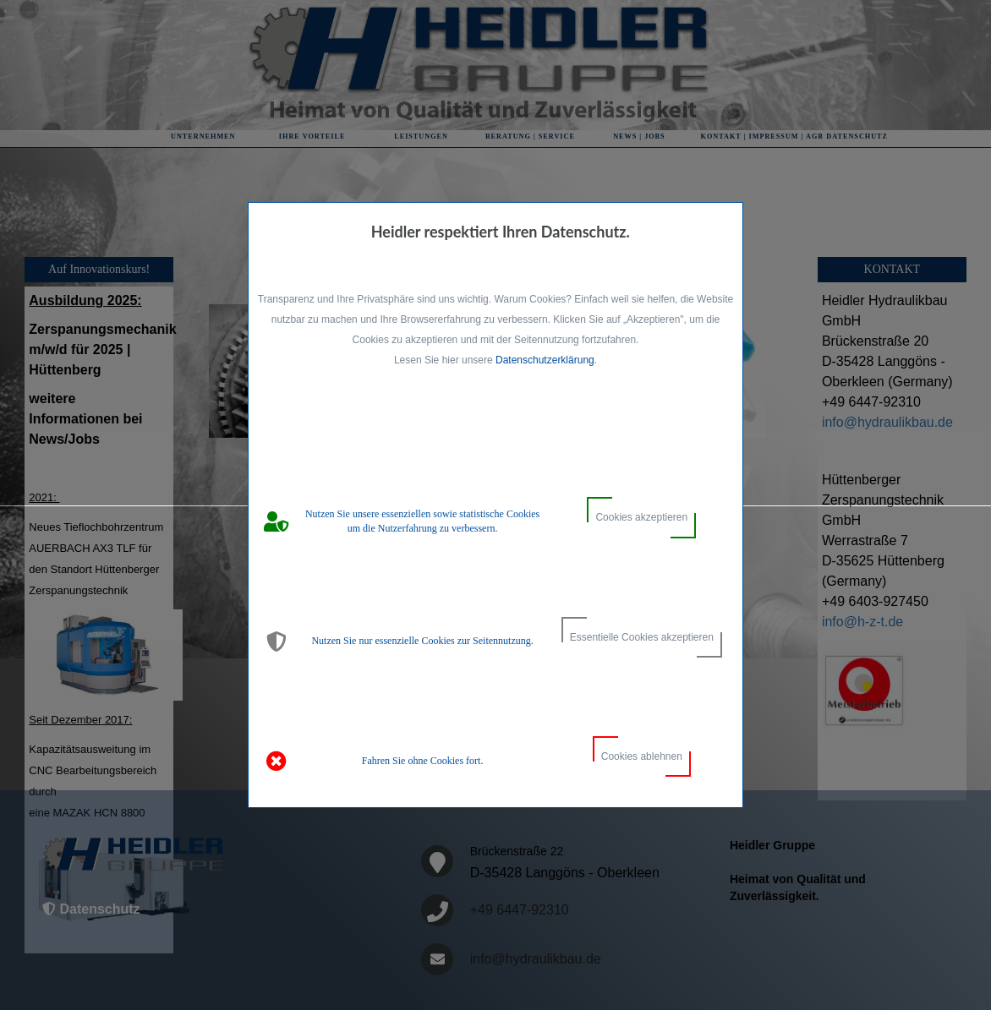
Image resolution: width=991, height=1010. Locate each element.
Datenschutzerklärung (545, 360)
